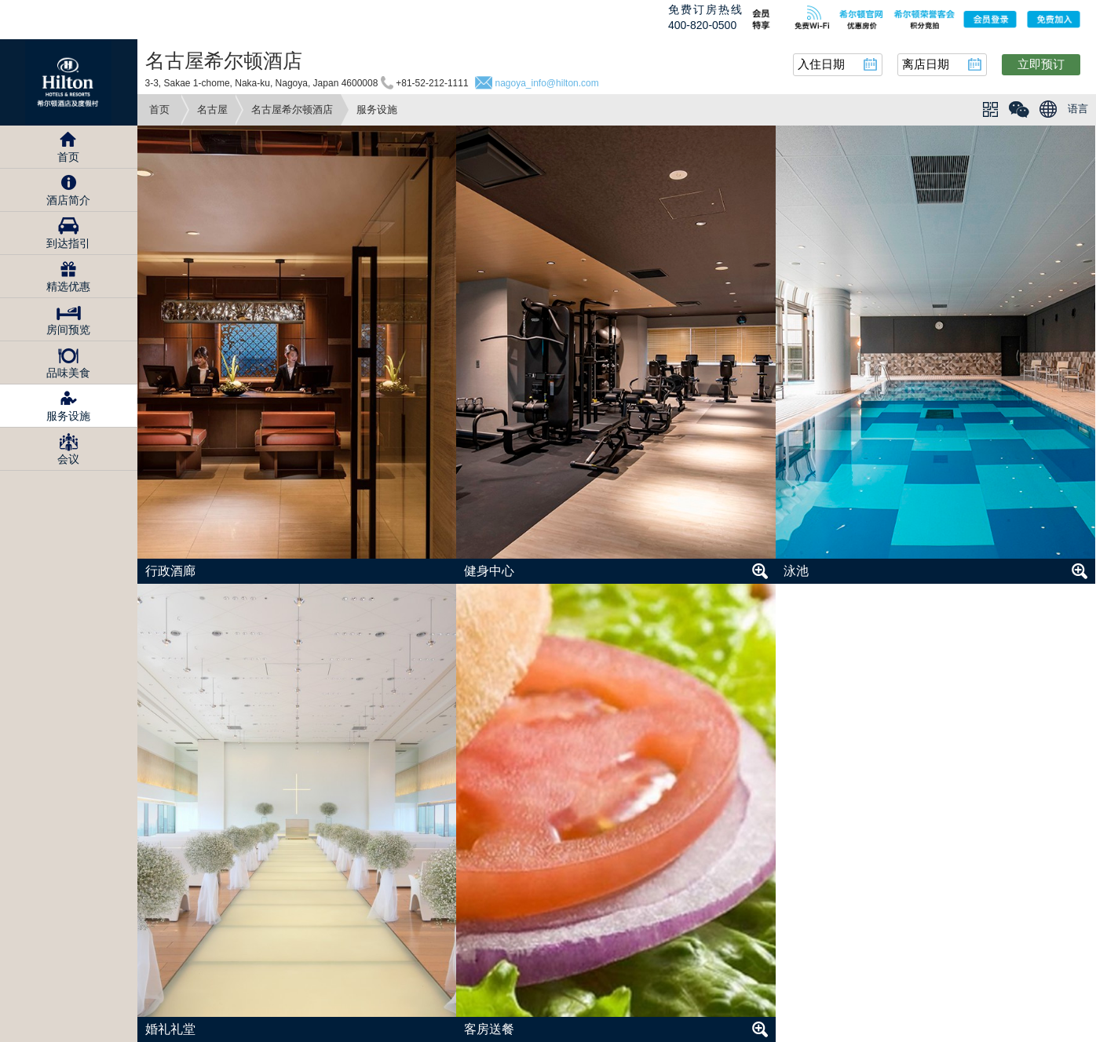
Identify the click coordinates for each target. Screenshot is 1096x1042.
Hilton (68, 82)
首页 (159, 109)
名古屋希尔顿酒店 (292, 109)
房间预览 (68, 329)
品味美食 (68, 372)
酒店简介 (68, 200)
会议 (68, 459)
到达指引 (68, 243)
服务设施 (68, 416)
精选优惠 (68, 286)
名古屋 (212, 109)
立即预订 (1041, 64)
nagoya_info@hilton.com (546, 83)
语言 (1078, 109)
